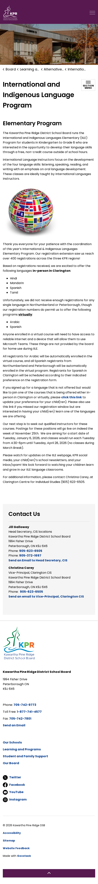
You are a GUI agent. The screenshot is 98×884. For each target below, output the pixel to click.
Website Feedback (16, 848)
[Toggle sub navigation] (88, 85)
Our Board (11, 763)
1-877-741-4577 (29, 712)
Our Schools (12, 742)
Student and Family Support (25, 756)
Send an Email (14, 725)
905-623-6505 (30, 551)
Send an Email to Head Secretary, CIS (37, 560)
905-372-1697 (30, 555)
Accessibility (12, 833)
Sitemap (9, 840)
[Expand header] (92, 12)
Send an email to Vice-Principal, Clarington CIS (46, 596)
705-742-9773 (25, 705)
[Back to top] (49, 873)
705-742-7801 (20, 718)
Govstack (24, 856)
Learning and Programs (22, 749)
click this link (71, 397)
